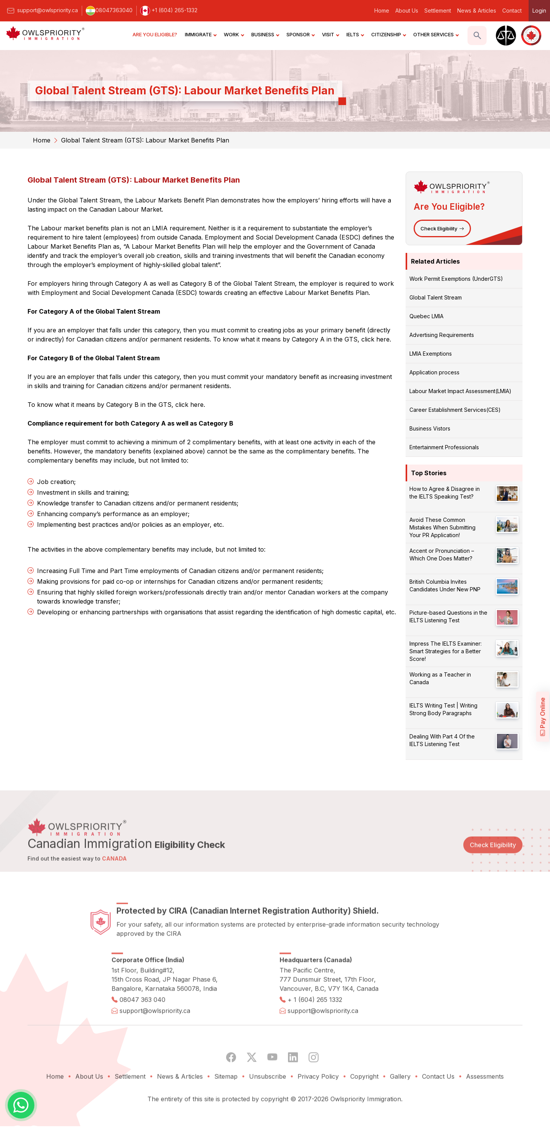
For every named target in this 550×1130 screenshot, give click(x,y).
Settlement (437, 10)
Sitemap (226, 1100)
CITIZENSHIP (388, 34)
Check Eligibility (442, 228)
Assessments (485, 1100)
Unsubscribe (267, 1100)
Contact (512, 10)
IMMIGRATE (200, 34)
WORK (234, 34)
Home (381, 10)
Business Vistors (429, 428)
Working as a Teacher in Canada (440, 678)
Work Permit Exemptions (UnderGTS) (456, 278)
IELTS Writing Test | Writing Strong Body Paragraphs (443, 709)
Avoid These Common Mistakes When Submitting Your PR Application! (442, 527)
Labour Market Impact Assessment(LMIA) (460, 391)
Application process (434, 372)
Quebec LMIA (426, 316)
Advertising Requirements (441, 335)
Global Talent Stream (435, 297)
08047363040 (109, 10)
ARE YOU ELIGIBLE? (155, 34)
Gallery (400, 1100)
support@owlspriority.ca (42, 10)
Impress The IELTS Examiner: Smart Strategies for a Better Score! (445, 651)
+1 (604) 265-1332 (168, 10)
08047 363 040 (142, 1023)
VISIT (330, 34)
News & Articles (476, 10)
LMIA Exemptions (430, 353)
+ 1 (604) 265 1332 (315, 1023)
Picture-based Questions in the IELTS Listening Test (448, 616)
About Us (406, 10)
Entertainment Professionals (444, 447)
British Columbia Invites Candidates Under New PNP (444, 585)
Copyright (364, 1100)
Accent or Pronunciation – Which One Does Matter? (441, 554)
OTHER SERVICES (435, 34)
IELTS (355, 34)
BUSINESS (265, 34)
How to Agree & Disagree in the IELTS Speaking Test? (444, 493)
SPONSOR (300, 34)
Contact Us (438, 1100)
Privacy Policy (318, 1100)
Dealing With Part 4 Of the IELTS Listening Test (442, 740)
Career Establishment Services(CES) (455, 409)
